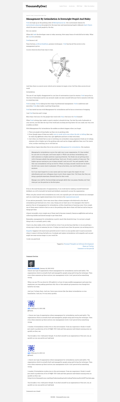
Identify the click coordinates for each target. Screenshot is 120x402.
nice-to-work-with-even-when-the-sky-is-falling (70, 134)
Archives (72, 6)
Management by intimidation (70, 147)
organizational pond (72, 197)
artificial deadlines (42, 44)
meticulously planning (33, 25)
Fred (27, 23)
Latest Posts (63, 6)
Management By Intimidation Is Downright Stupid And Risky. (58, 18)
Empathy (29, 231)
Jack (34, 34)
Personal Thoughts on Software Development (79, 244)
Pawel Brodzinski (33, 268)
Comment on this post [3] (86, 248)
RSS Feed (79, 6)
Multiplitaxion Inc (59, 23)
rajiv (29, 308)
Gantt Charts (88, 25)
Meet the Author (89, 6)
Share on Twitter (88, 246)
